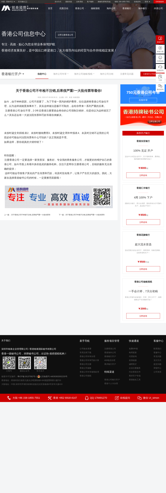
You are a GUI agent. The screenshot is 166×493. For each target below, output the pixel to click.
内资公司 (159, 8)
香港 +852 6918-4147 (65, 397)
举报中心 (157, 368)
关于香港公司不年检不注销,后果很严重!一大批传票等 (30, 215)
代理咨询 (133, 356)
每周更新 (133, 352)
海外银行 (143, 8)
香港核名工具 (135, 379)
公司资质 (157, 372)
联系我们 (157, 349)
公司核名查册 (85, 349)
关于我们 (5, 340)
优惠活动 (63, 8)
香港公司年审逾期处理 (89, 372)
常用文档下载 (85, 352)
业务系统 (79, 2)
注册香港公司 (12, 110)
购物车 (104, 2)
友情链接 (133, 360)
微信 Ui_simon (151, 397)
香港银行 (128, 8)
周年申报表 (71, 133)
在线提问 (125, 397)
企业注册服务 (135, 368)
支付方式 (58, 2)
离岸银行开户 (110, 364)
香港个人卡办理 (111, 383)
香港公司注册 (85, 364)
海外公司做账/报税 (83, 74)
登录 (146, 2)
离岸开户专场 (135, 376)
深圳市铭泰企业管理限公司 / (15, 349)
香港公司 (80, 8)
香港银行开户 (110, 356)
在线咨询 (137, 2)
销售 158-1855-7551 (122, 2)
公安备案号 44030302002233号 (52, 376)
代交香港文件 (135, 372)
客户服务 (90, 2)
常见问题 (157, 356)
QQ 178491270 (98, 397)
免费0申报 (133, 349)
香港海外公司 (110, 352)
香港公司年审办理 (87, 356)
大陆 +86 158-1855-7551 (26, 397)
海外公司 (112, 8)
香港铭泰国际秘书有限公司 (43, 349)
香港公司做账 (85, 368)
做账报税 (95, 8)
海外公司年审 (60, 74)
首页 (50, 8)
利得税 (20, 133)
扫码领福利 (160, 2)
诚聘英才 (133, 364)
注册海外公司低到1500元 (152, 74)
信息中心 (41, 74)
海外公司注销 (106, 74)
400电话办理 (109, 360)
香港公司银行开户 (112, 379)
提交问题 (157, 364)
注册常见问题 (126, 74)
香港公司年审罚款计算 (89, 360)
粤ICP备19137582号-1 (27, 376)
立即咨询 (143, 175)
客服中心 (157, 352)
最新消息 (68, 2)
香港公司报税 (85, 376)
